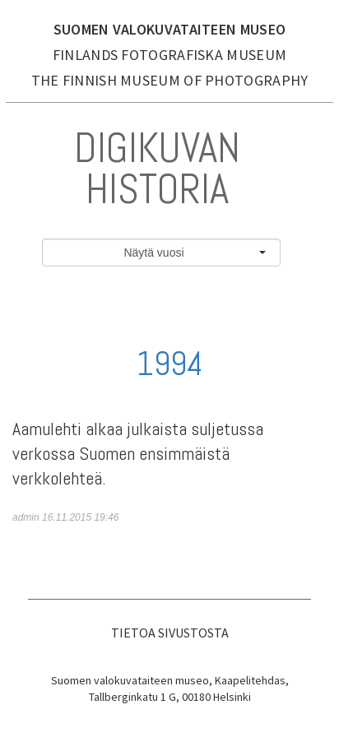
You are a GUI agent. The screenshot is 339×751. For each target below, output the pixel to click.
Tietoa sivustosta (170, 632)
